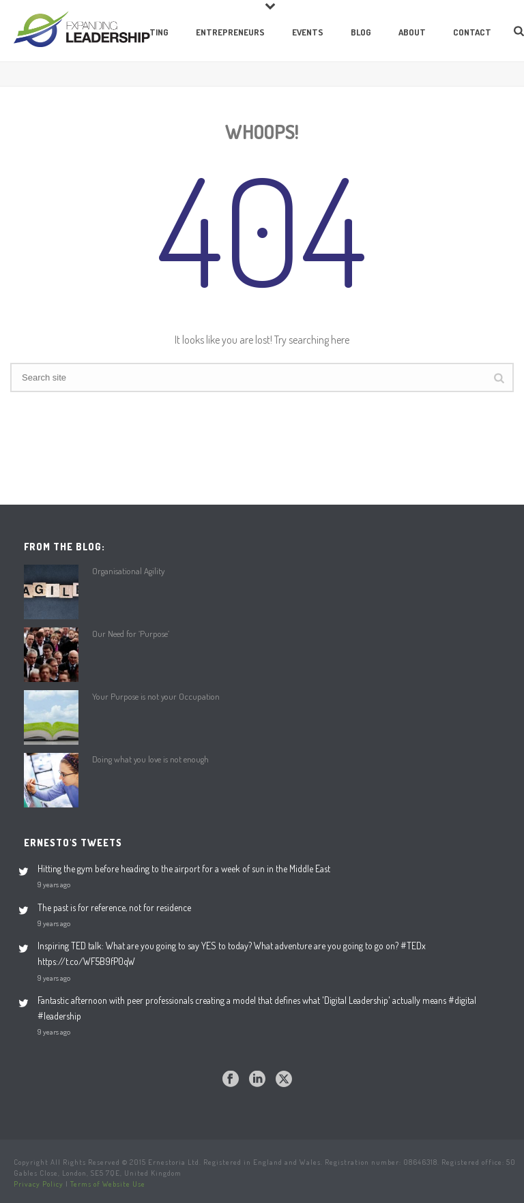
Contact (472, 32)
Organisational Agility (128, 570)
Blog (361, 32)
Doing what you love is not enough (150, 759)
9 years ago (54, 884)
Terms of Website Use (107, 1184)
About (412, 32)
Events (307, 32)
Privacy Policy (38, 1184)
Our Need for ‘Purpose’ (130, 633)
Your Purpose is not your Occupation (156, 696)
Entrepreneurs (230, 32)
